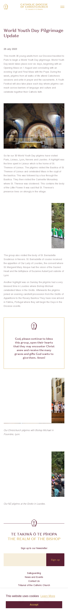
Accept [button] (34, 604)
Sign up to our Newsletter (34, 548)
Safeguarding (34, 573)
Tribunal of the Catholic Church (34, 585)
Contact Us (34, 581)
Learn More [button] (47, 596)
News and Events (34, 577)
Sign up (55, 559)
